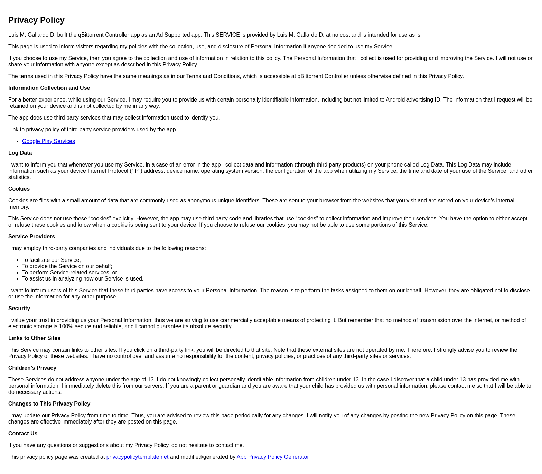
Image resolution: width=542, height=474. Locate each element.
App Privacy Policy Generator (273, 457)
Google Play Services (48, 141)
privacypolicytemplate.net (137, 457)
